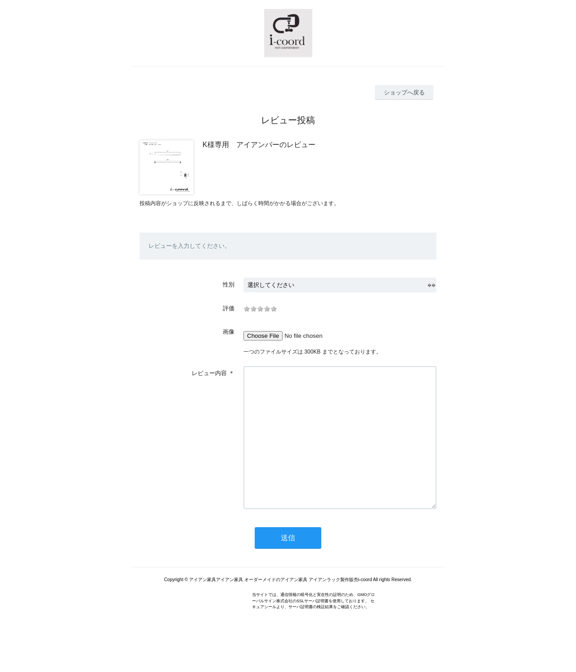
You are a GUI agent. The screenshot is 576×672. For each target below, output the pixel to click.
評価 (228, 308)
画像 (228, 331)
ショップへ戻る (404, 92)
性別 (228, 284)
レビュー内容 (209, 373)
